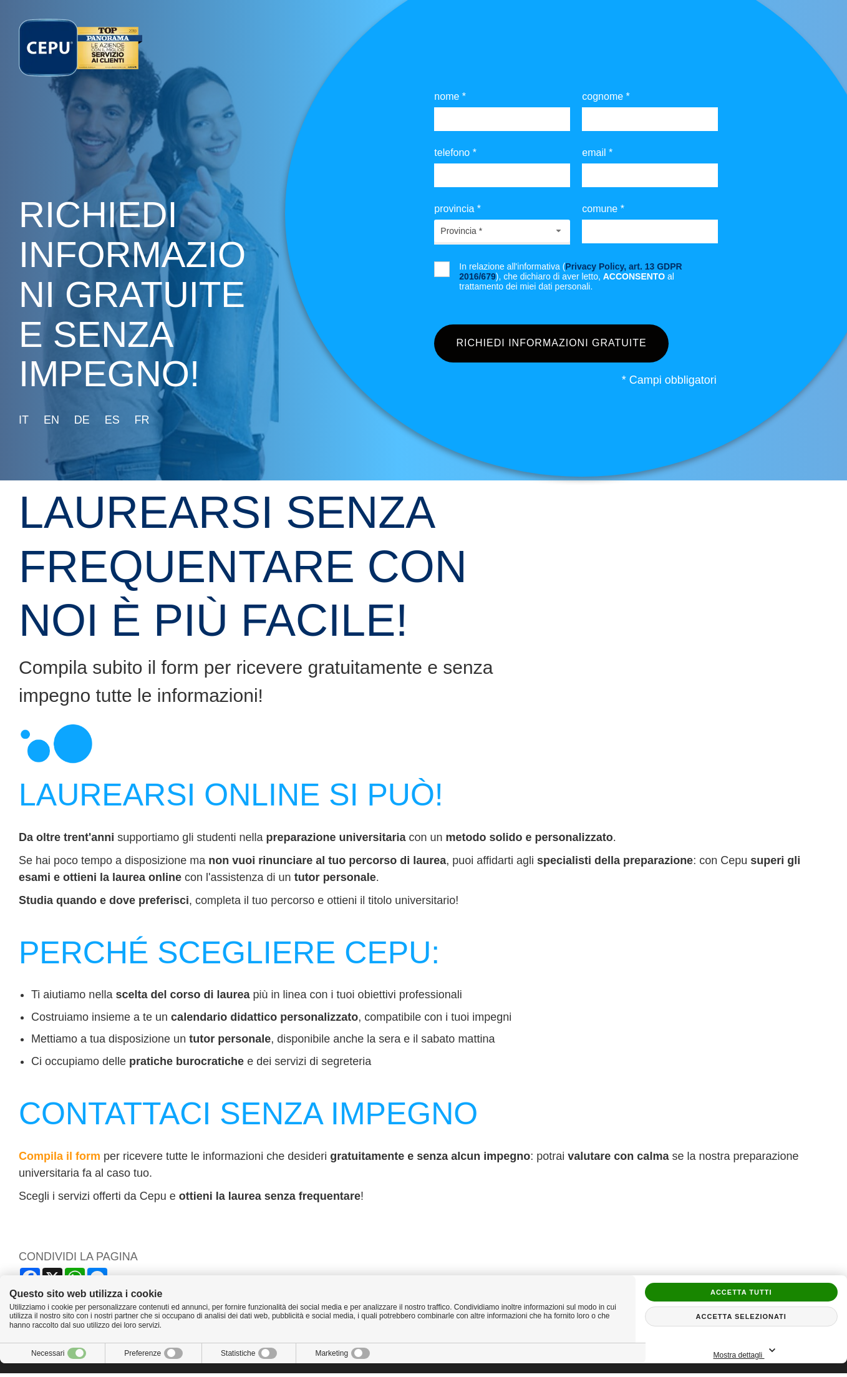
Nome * (450, 96)
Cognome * (606, 96)
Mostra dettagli (783, 1351)
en (51, 420)
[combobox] (502, 231)
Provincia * (457, 208)
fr (142, 420)
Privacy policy (329, 1364)
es (112, 420)
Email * (597, 152)
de (82, 420)
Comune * (603, 208)
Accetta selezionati (741, 1316)
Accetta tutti (741, 1292)
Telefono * (455, 152)
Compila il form (59, 1160)
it (24, 420)
